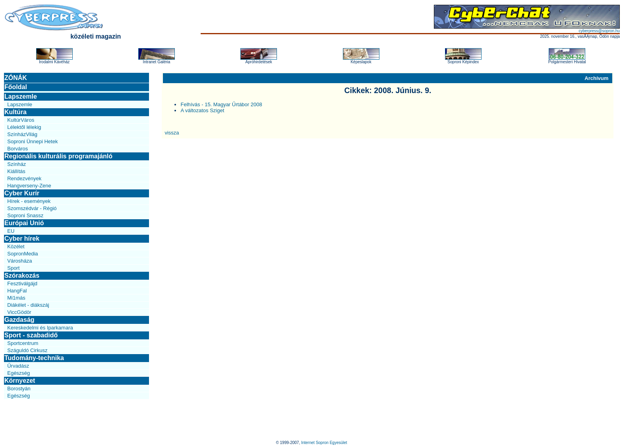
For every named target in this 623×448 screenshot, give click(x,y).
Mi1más (16, 298)
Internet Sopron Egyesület (324, 442)
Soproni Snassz (25, 215)
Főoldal (15, 87)
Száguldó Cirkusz (27, 350)
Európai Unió (24, 223)
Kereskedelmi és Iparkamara (40, 328)
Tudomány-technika (34, 358)
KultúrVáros (20, 120)
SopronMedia (22, 254)
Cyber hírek (21, 238)
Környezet (19, 380)
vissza (171, 133)
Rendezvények (24, 178)
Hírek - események (28, 201)
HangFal (17, 291)
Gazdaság (19, 319)
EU (10, 231)
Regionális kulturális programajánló (58, 156)
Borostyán (19, 389)
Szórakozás (21, 275)
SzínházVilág (22, 134)
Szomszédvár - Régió (31, 208)
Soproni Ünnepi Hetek (32, 141)
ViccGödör (19, 312)
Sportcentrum (22, 343)
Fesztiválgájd (22, 283)
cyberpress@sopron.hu (599, 31)
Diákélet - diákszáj (28, 305)
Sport (13, 268)
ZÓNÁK (15, 77)
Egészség (18, 373)
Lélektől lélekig (24, 127)
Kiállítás (16, 171)
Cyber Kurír (21, 193)
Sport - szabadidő (31, 335)
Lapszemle (20, 96)
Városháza (19, 261)
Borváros (17, 149)
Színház (16, 164)
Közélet (15, 246)
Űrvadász (18, 366)
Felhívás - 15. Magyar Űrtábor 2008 (221, 104)
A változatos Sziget (202, 110)
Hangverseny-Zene (29, 186)
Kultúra (15, 112)
